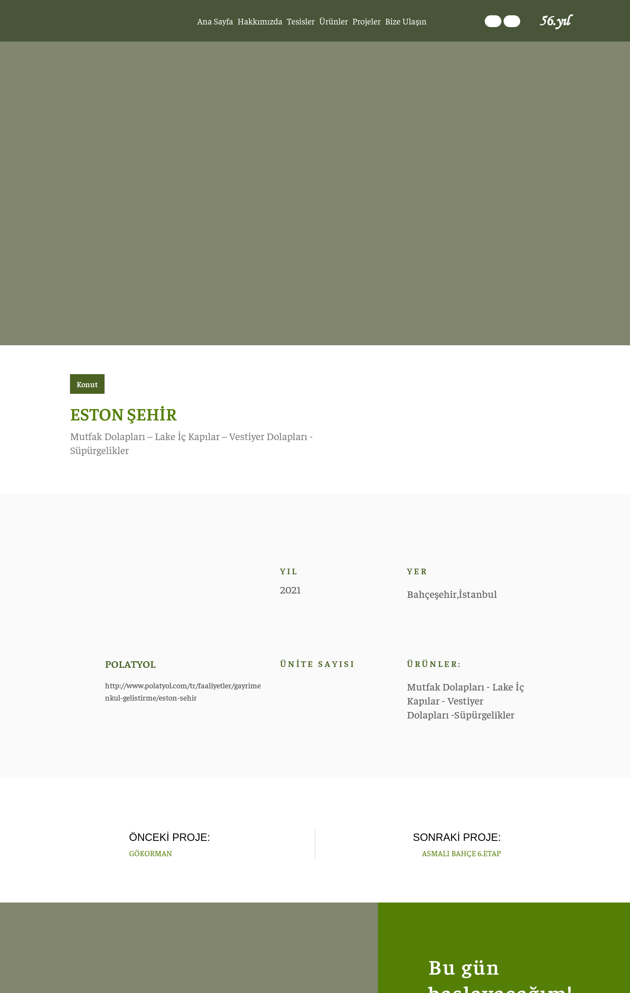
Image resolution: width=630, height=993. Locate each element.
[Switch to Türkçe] (493, 21)
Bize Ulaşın (406, 20)
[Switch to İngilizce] (512, 21)
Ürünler (333, 20)
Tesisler (301, 20)
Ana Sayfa (215, 20)
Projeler (366, 20)
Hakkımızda (260, 20)
